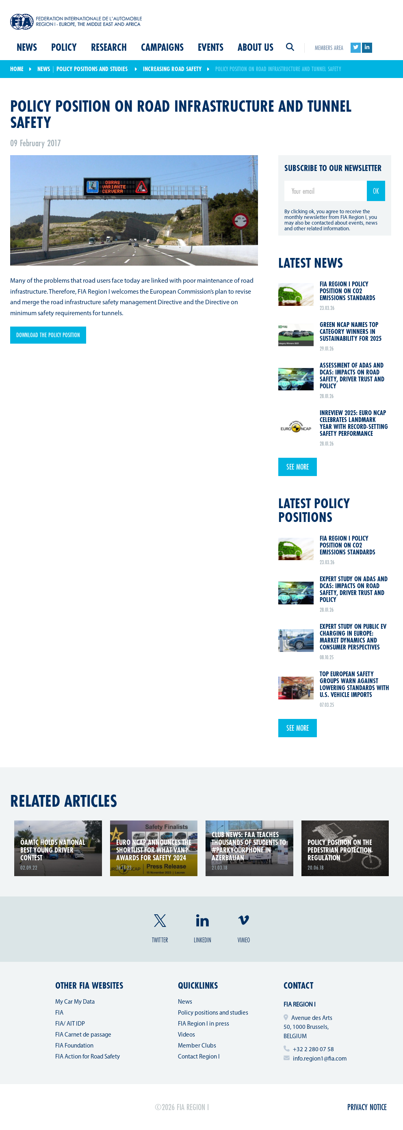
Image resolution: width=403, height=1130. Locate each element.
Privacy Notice (367, 1107)
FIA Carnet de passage (83, 1035)
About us (255, 48)
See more (297, 466)
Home (17, 69)
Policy (64, 48)
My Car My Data (75, 1002)
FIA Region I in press (203, 1024)
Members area (329, 47)
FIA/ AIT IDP (70, 1024)
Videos (186, 1035)
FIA (59, 1013)
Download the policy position (48, 335)
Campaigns (162, 48)
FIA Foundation (74, 1046)
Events (210, 48)
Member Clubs (197, 1046)
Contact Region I (199, 1057)
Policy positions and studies (92, 69)
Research (109, 48)
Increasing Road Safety (172, 69)
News (27, 48)
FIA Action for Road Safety (87, 1057)
